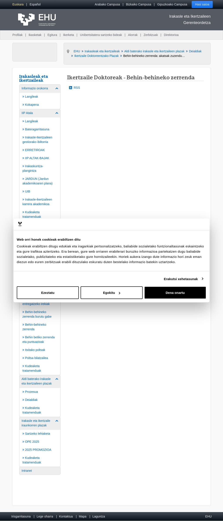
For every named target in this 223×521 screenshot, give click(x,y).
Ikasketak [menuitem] (35, 35)
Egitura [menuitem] (52, 35)
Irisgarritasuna (21, 516)
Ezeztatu (47, 293)
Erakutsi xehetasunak (181, 279)
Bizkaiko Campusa (138, 4)
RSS (74, 87)
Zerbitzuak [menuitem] (151, 35)
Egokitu (111, 293)
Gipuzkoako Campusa (172, 4)
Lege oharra (45, 516)
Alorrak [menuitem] (133, 35)
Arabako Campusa (107, 4)
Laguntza (98, 516)
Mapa (82, 516)
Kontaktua (66, 516)
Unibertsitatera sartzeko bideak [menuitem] (101, 35)
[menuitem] (18, 4)
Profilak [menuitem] (17, 35)
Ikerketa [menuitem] (68, 35)
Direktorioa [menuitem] (171, 35)
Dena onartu (175, 293)
